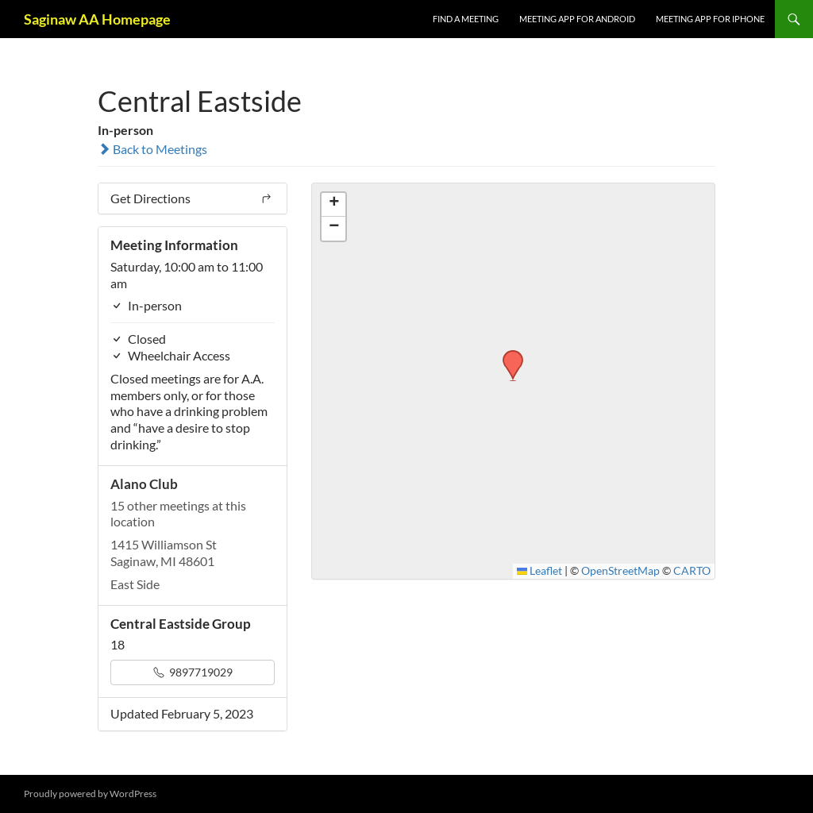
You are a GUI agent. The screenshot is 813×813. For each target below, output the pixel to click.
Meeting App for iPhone (710, 18)
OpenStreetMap (620, 570)
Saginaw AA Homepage (97, 19)
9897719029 (193, 672)
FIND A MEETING (466, 18)
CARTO (692, 570)
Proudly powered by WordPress (90, 794)
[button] (507, 355)
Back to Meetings (152, 148)
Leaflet (540, 570)
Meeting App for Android (577, 18)
